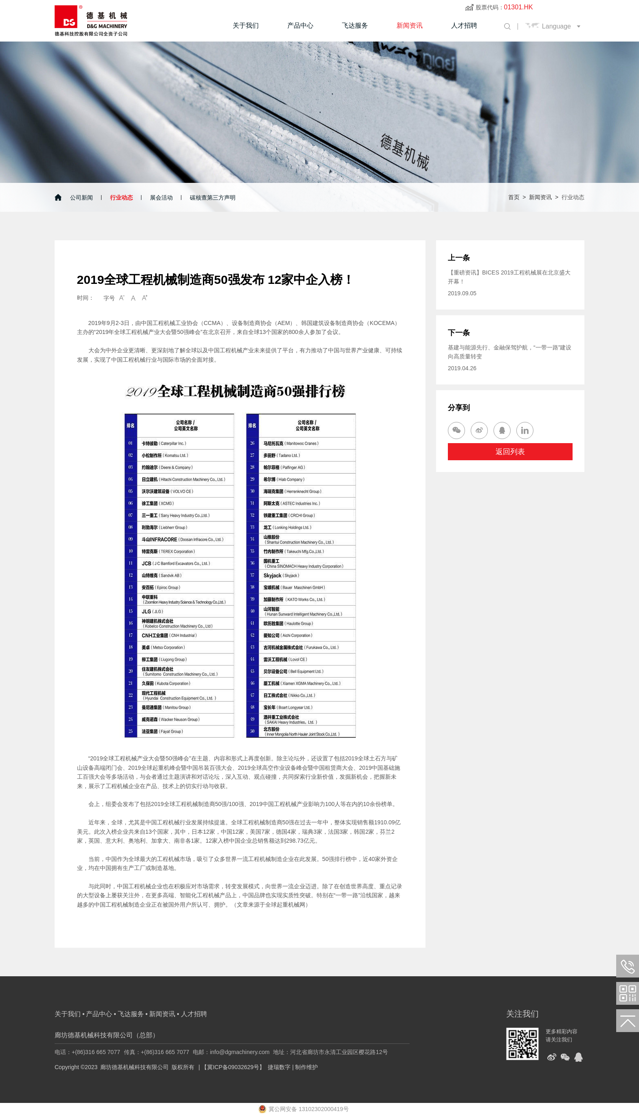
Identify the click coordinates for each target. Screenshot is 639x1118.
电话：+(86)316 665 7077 (87, 1052)
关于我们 (246, 25)
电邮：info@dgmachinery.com (231, 1052)
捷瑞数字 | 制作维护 (293, 1067)
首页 (514, 197)
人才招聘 (464, 25)
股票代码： (504, 7)
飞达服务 (355, 25)
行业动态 (121, 197)
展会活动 (161, 197)
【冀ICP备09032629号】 (233, 1067)
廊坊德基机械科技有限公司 (134, 1067)
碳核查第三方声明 (213, 197)
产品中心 (300, 25)
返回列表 (510, 452)
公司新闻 (81, 197)
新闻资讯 (410, 25)
